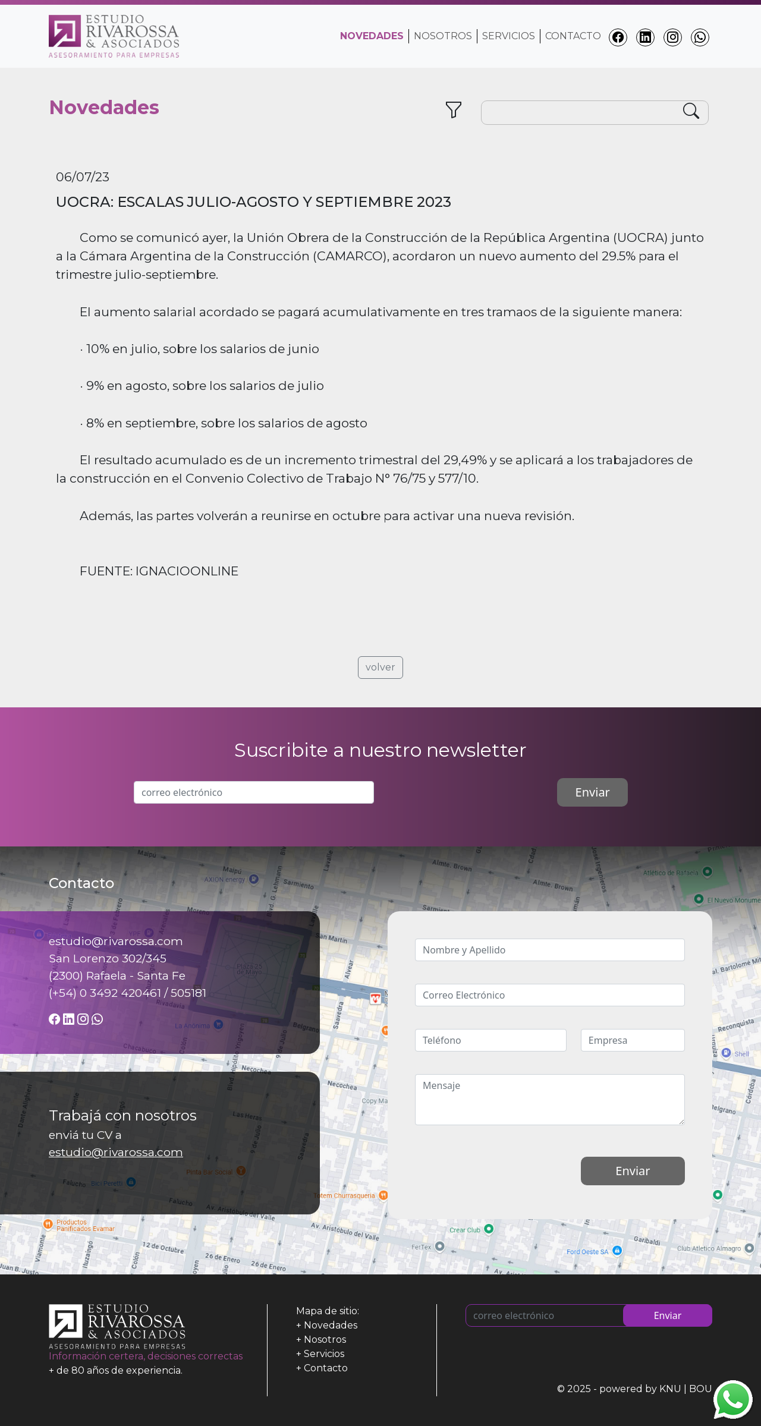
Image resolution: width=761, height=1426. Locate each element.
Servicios (508, 36)
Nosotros (443, 36)
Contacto (573, 36)
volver (380, 667)
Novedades (330, 1325)
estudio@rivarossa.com (116, 1152)
